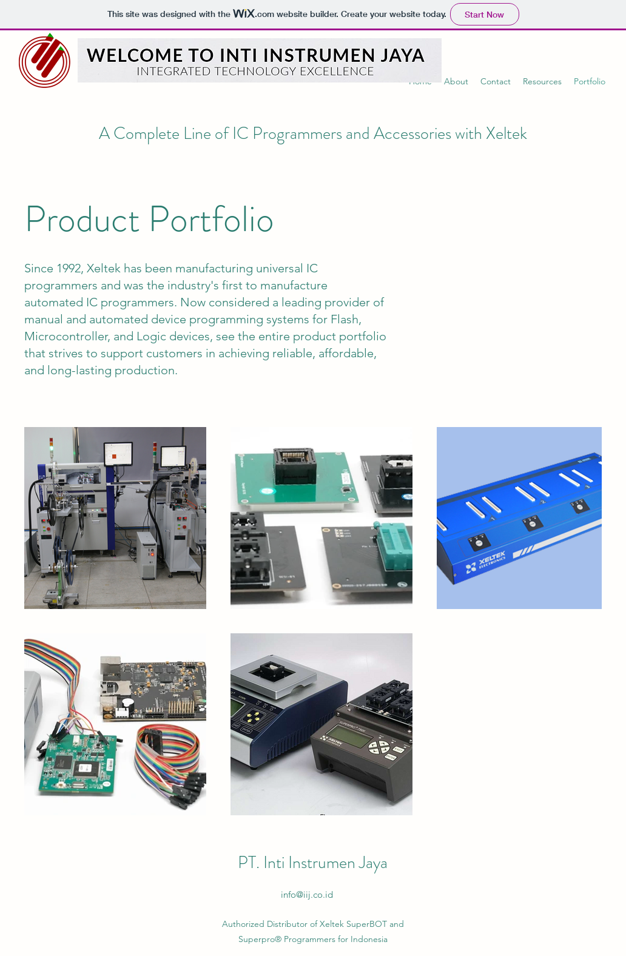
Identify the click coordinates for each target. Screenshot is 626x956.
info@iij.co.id (307, 894)
